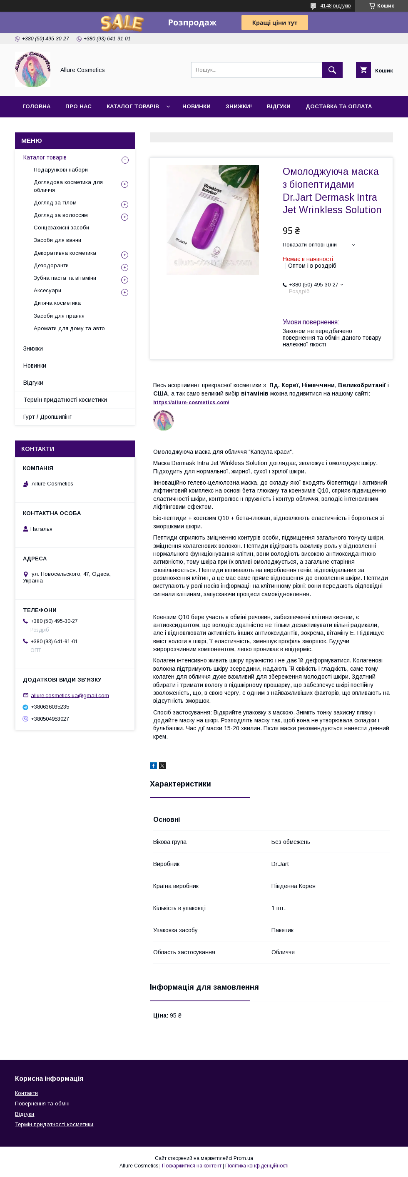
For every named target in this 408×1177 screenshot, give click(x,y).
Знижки (33, 348)
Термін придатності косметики (65, 399)
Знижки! (239, 106)
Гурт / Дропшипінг (47, 416)
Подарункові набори (61, 170)
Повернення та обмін (42, 1103)
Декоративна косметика (65, 253)
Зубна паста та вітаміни (65, 278)
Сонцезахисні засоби (61, 227)
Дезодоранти (51, 265)
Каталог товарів (133, 106)
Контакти (38, 128)
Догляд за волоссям (61, 215)
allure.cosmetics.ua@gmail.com (70, 695)
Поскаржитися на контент (191, 1166)
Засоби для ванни (57, 240)
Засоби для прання (59, 316)
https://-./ (191, 403)
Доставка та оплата (339, 106)
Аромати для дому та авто (69, 328)
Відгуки (279, 106)
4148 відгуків (335, 6)
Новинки (196, 106)
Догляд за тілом (55, 202)
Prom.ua (243, 1158)
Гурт (76, 128)
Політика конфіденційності (257, 1166)
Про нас (78, 106)
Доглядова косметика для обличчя (68, 186)
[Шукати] (332, 70)
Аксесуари (47, 290)
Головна (36, 106)
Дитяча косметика (57, 303)
